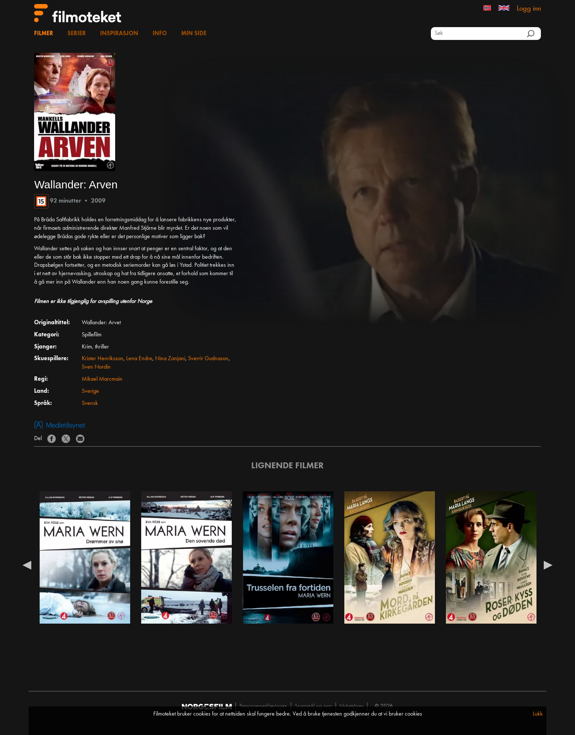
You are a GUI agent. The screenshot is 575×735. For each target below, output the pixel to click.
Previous (26, 564)
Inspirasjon (119, 34)
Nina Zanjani (170, 359)
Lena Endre (139, 359)
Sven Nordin (96, 367)
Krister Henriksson (102, 359)
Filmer (43, 34)
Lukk (538, 714)
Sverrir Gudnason (208, 359)
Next (548, 564)
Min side (193, 34)
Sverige (90, 391)
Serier (76, 34)
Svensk (90, 403)
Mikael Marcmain (102, 379)
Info (160, 34)
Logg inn (529, 8)
